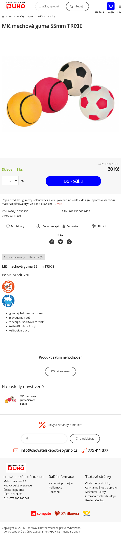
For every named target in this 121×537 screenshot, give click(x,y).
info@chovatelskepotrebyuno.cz (49, 450)
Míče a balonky (46, 16)
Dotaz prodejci (51, 226)
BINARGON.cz (51, 531)
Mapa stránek (71, 531)
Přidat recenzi (60, 371)
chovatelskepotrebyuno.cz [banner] (18, 5)
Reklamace (55, 487)
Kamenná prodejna (61, 483)
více (59, 204)
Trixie (17, 215)
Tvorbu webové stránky (17, 531)
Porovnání (72, 226)
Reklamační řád (94, 500)
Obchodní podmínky (97, 483)
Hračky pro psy (25, 16)
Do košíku (73, 181)
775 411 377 (98, 450)
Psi (10, 16)
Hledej (78, 6)
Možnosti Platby (95, 492)
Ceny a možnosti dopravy (101, 487)
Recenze (54, 492)
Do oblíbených (19, 226)
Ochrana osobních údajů (100, 496)
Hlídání (102, 226)
